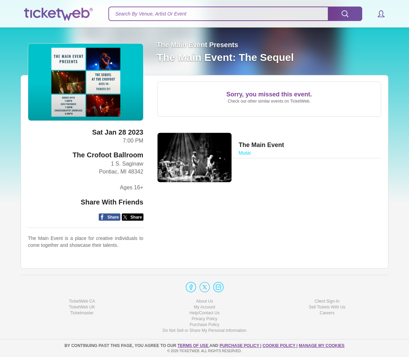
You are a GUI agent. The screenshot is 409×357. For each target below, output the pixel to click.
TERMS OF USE (193, 345)
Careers (327, 313)
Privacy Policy (204, 318)
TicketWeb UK (82, 307)
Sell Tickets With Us (327, 307)
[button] (378, 14)
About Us (204, 301)
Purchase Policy (204, 324)
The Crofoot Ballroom (108, 155)
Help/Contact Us (204, 313)
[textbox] (235, 14)
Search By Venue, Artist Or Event (150, 14)
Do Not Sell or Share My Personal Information (204, 330)
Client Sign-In (327, 301)
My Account (204, 307)
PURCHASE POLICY (239, 345)
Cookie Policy (279, 345)
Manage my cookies (321, 345)
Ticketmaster (82, 313)
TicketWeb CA (82, 301)
